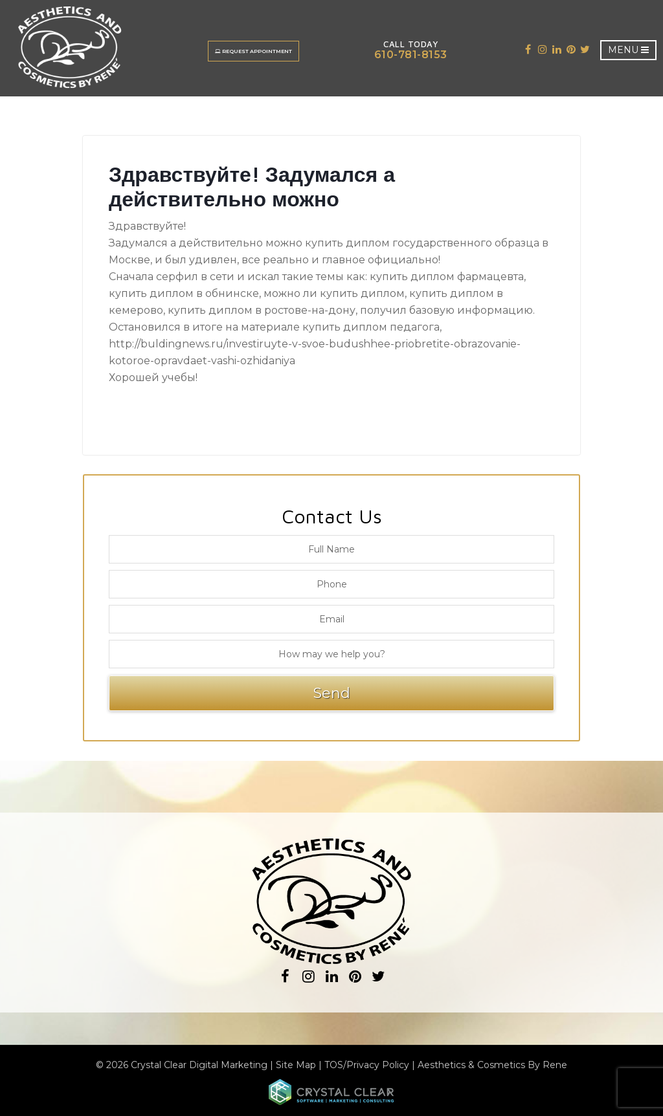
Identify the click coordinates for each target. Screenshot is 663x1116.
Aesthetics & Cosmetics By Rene (492, 1065)
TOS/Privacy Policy (366, 1065)
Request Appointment (253, 51)
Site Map (296, 1065)
